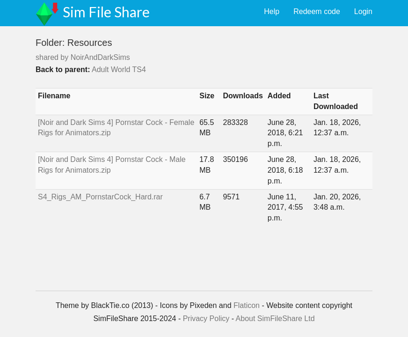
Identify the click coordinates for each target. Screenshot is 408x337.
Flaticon (246, 305)
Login (363, 11)
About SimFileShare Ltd (275, 318)
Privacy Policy (206, 318)
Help (271, 11)
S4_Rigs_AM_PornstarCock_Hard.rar (100, 197)
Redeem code (316, 11)
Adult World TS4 (119, 69)
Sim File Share (106, 11)
